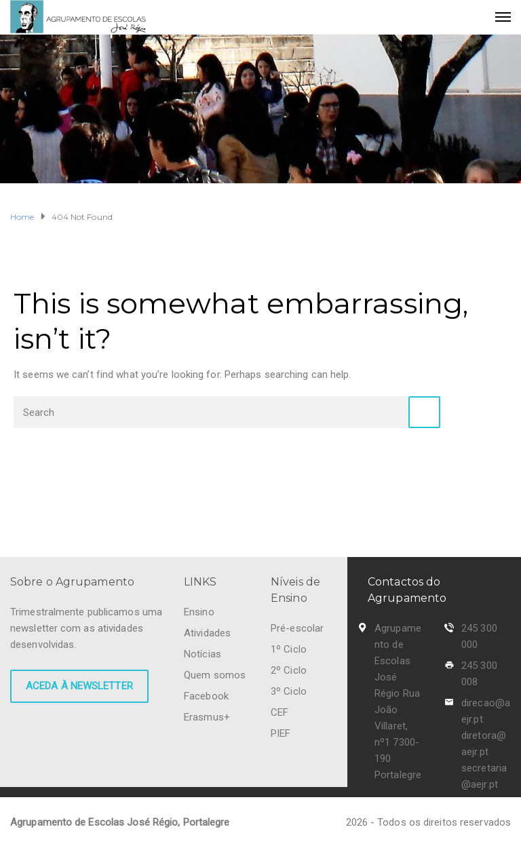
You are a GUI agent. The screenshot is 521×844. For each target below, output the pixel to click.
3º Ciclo (289, 691)
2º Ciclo (289, 670)
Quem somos (215, 675)
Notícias (202, 654)
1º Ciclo (289, 649)
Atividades (207, 633)
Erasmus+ (207, 717)
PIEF (280, 733)
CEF (279, 712)
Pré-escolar (297, 628)
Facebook (206, 696)
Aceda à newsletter (79, 686)
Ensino (199, 612)
